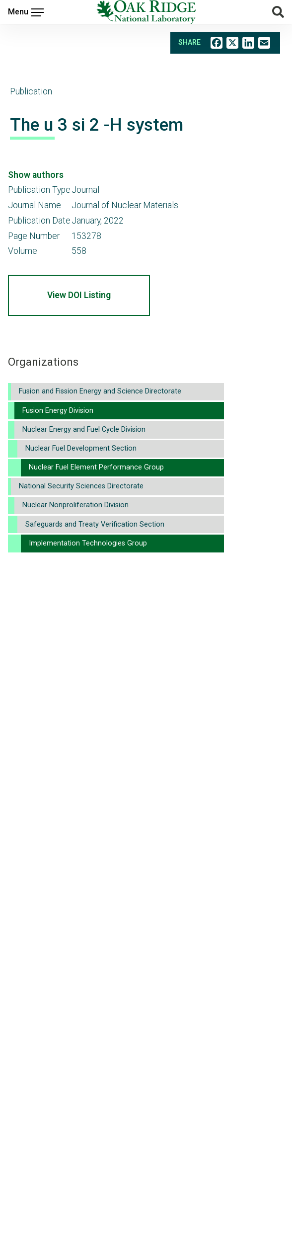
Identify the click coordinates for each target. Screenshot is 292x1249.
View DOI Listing (79, 295)
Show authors (36, 175)
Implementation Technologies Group (88, 543)
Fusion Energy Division (57, 410)
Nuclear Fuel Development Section (81, 448)
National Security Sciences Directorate (81, 486)
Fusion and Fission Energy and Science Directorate (100, 391)
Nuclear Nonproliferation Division (75, 505)
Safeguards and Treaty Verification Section (94, 524)
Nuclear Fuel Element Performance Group (96, 467)
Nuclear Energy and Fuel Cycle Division (84, 429)
